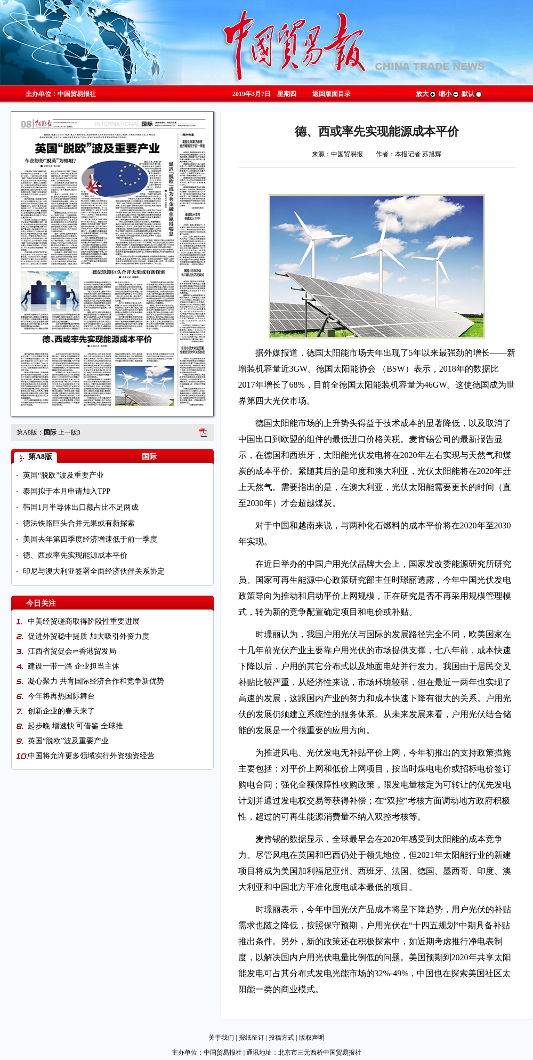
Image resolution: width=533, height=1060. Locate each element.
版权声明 (312, 1037)
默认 (472, 94)
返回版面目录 (331, 94)
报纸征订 (251, 1037)
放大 (426, 94)
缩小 (449, 94)
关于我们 (221, 1037)
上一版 (69, 432)
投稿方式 (281, 1037)
